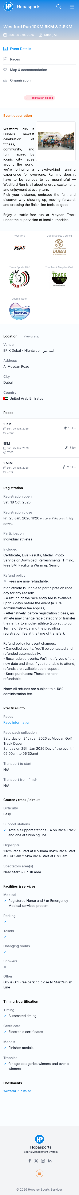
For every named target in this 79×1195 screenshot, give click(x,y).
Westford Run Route (17, 1091)
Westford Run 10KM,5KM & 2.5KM (37, 26)
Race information (16, 722)
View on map (31, 336)
